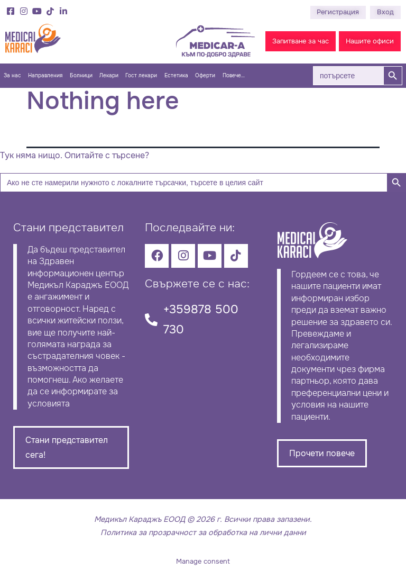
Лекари (108, 76)
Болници (81, 76)
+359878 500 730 (200, 319)
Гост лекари (141, 76)
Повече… (234, 76)
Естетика (176, 76)
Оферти (205, 76)
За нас (12, 76)
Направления (45, 76)
